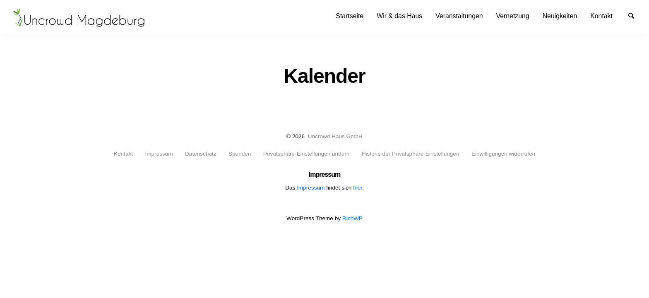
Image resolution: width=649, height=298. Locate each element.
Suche (635, 15)
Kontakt (601, 15)
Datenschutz (200, 154)
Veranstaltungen (459, 15)
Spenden (239, 154)
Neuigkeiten (560, 15)
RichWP (352, 218)
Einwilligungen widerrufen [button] (503, 154)
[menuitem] (349, 16)
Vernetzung (512, 15)
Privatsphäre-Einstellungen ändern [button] (306, 154)
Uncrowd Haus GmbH (335, 136)
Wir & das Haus (399, 15)
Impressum (159, 154)
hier (357, 188)
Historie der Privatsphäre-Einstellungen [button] (410, 154)
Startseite (349, 15)
